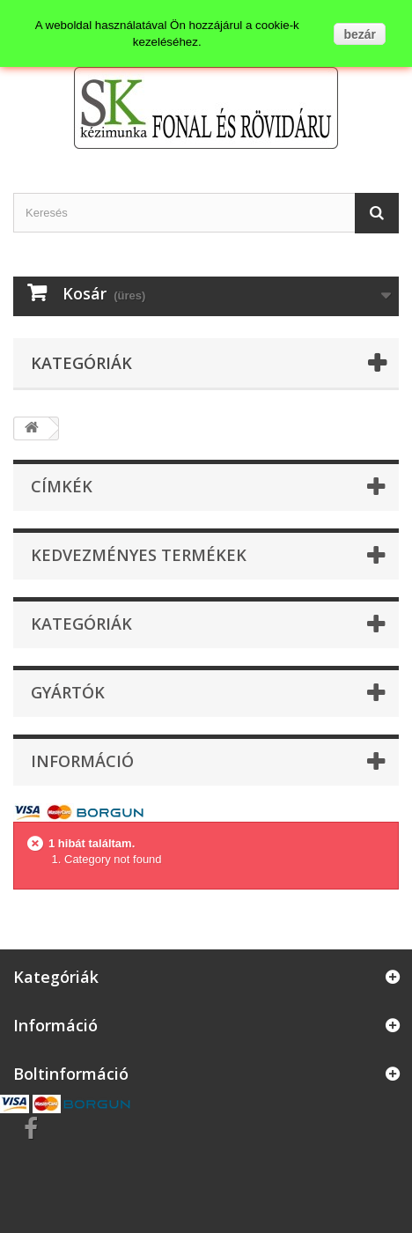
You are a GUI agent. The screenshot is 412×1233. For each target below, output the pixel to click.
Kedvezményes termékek (138, 554)
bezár (359, 34)
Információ (82, 761)
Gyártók (68, 692)
